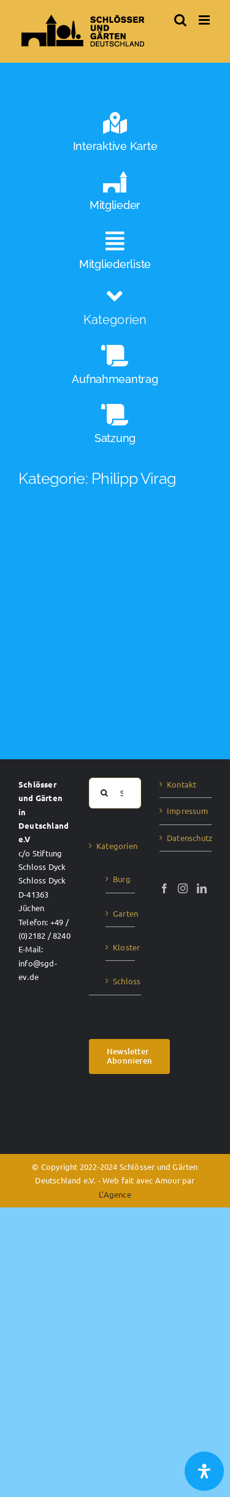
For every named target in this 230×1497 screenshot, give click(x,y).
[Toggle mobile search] (180, 20)
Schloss (121, 981)
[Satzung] (115, 427)
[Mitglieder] (115, 194)
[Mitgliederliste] (115, 253)
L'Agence (115, 1194)
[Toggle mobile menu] (205, 20)
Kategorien (115, 845)
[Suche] (104, 793)
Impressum (186, 810)
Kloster (121, 947)
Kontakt (181, 784)
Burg (121, 879)
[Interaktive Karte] (115, 135)
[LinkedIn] (202, 888)
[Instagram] (183, 888)
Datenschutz (186, 837)
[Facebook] (164, 888)
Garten (121, 913)
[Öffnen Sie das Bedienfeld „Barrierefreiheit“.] (204, 1471)
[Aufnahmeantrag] (115, 368)
